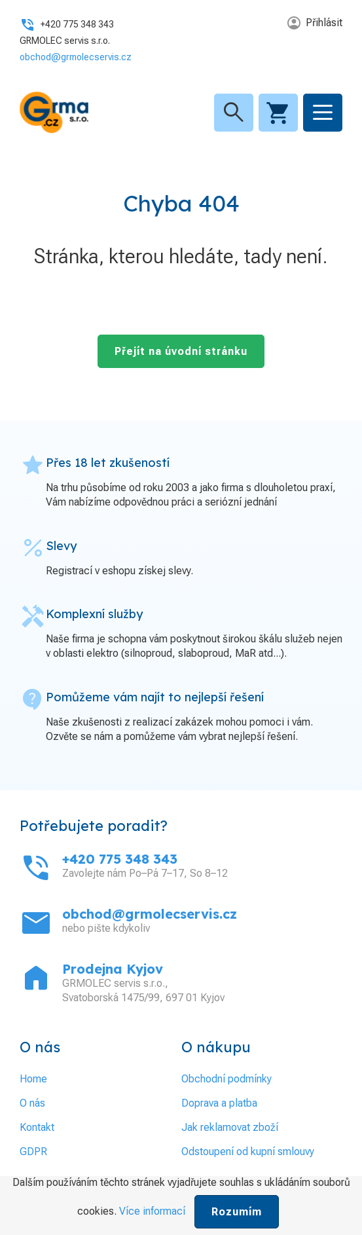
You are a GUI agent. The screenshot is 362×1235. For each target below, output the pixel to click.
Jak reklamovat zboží (229, 1127)
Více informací (152, 1211)
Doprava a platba (219, 1103)
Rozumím (236, 1212)
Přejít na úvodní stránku (181, 351)
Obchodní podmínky (226, 1079)
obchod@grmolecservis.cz (76, 57)
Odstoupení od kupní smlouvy (247, 1151)
